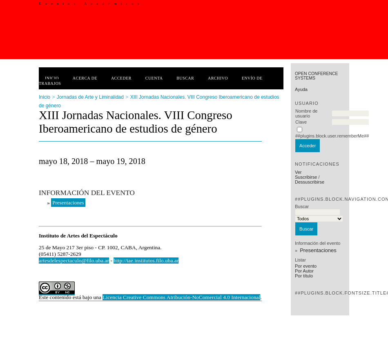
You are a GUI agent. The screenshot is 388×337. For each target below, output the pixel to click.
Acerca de (85, 78)
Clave (301, 122)
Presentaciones (318, 250)
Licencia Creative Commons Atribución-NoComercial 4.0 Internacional (181, 297)
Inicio (52, 78)
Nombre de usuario (306, 113)
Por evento (306, 266)
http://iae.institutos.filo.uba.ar (146, 260)
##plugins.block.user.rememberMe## (332, 135)
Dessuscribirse (309, 182)
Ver (298, 172)
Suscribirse (306, 177)
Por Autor (304, 270)
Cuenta (154, 78)
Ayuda (301, 89)
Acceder (121, 78)
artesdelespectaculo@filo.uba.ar (74, 260)
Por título (304, 275)
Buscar (185, 78)
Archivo (218, 78)
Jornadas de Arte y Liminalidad (90, 97)
